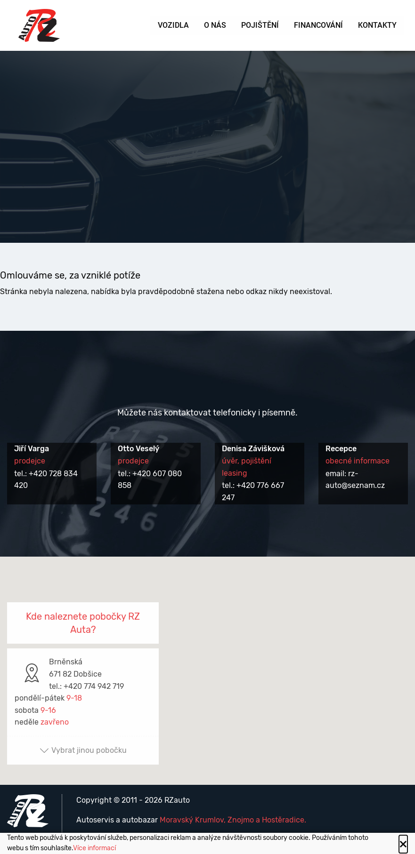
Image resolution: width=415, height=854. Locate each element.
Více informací (94, 848)
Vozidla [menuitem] (173, 25)
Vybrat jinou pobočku (83, 750)
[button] (208, 662)
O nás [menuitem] (215, 25)
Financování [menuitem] (318, 25)
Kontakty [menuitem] (377, 25)
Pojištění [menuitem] (260, 25)
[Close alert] (403, 844)
